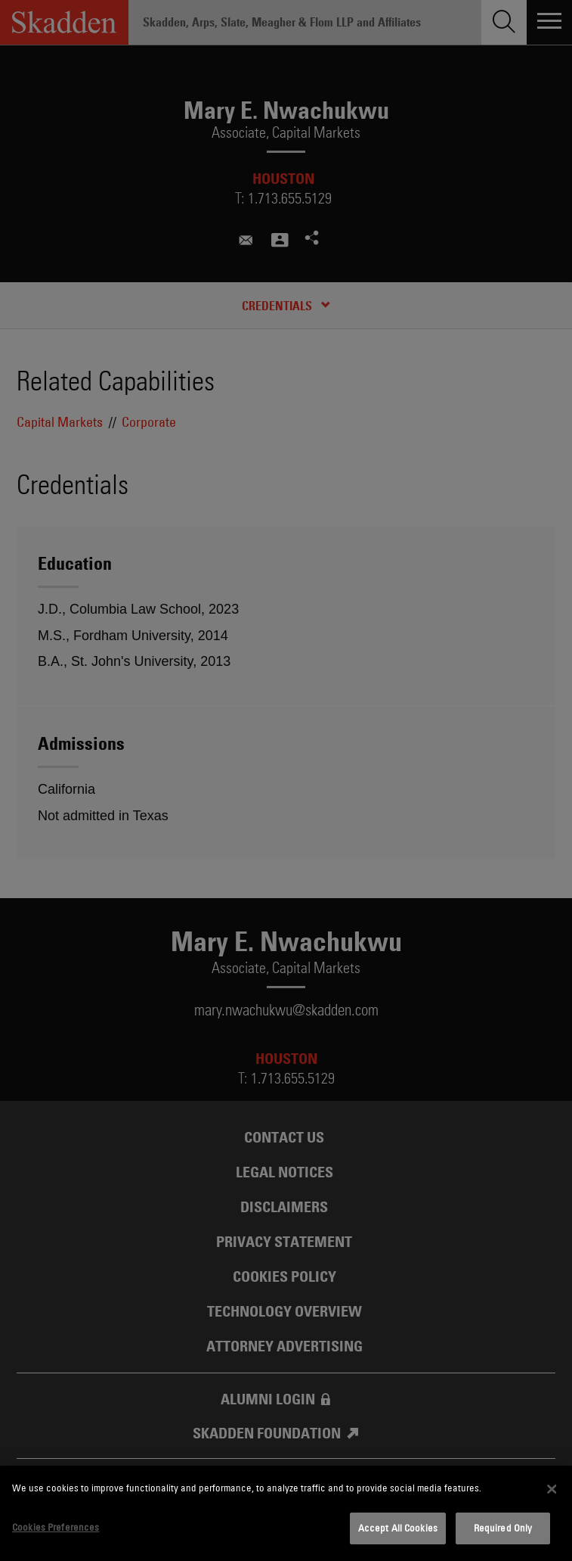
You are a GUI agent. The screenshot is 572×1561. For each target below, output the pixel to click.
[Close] (552, 1489)
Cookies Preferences (55, 1527)
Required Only (503, 1528)
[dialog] (286, 1513)
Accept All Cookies (398, 1528)
